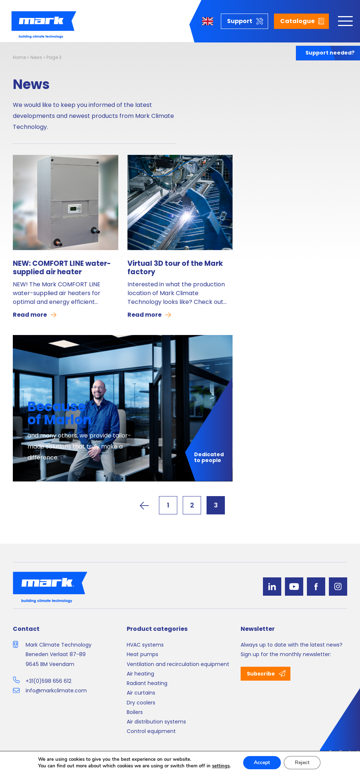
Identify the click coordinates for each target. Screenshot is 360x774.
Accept (262, 762)
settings (221, 766)
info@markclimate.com (56, 690)
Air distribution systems (156, 721)
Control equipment (151, 731)
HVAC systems (145, 644)
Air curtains (141, 692)
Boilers (135, 712)
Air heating (140, 673)
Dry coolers (141, 702)
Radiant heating (147, 683)
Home (19, 57)
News (36, 57)
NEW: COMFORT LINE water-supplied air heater (62, 268)
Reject (302, 762)
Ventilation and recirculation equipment (178, 664)
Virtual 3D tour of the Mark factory (175, 268)
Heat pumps (142, 654)
